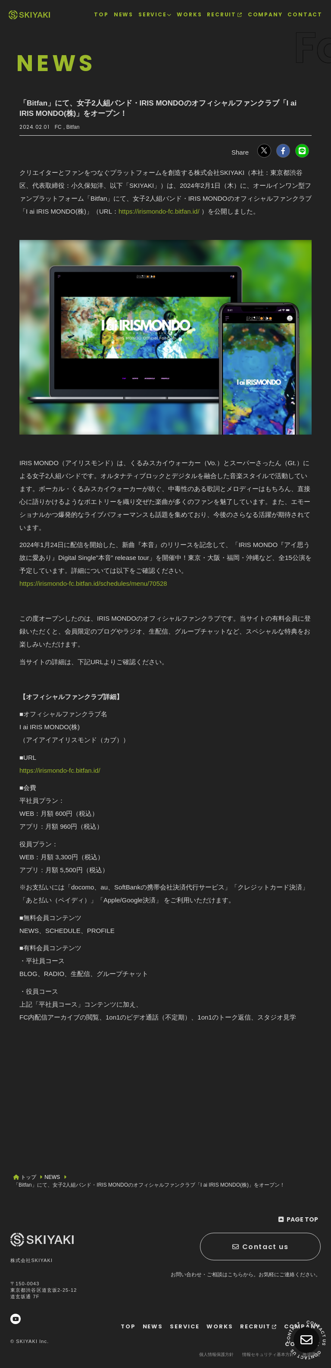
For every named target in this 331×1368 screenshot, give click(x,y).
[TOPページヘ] (29, 14)
